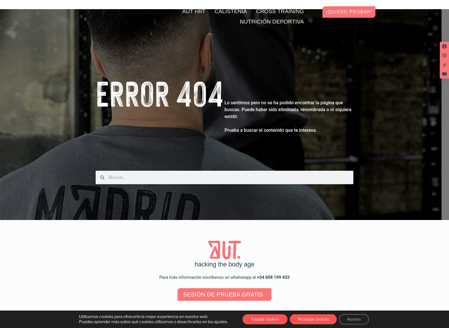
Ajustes (356, 319)
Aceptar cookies (263, 319)
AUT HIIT (193, 11)
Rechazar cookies (314, 319)
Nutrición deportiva (272, 22)
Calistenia (230, 11)
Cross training (280, 11)
